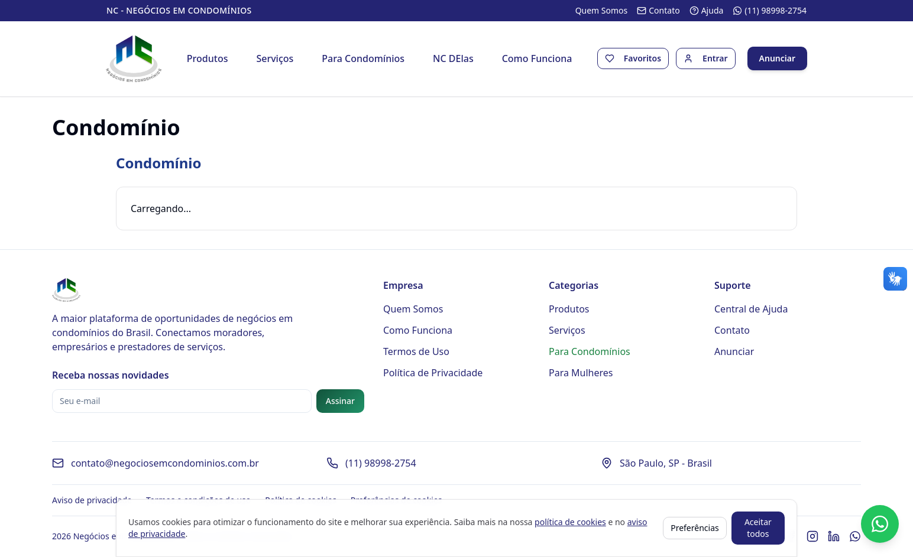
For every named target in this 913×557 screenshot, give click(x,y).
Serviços (275, 59)
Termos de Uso (416, 352)
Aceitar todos (758, 527)
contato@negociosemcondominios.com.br (165, 463)
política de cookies (570, 521)
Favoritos (642, 58)
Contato (732, 330)
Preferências (695, 527)
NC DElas (453, 59)
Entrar (714, 58)
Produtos (207, 59)
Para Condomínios (363, 59)
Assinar (340, 401)
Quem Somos (413, 309)
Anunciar (777, 58)
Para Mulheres (581, 373)
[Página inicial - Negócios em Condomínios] (134, 59)
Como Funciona (537, 59)
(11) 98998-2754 (380, 463)
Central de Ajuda (751, 309)
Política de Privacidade (433, 373)
